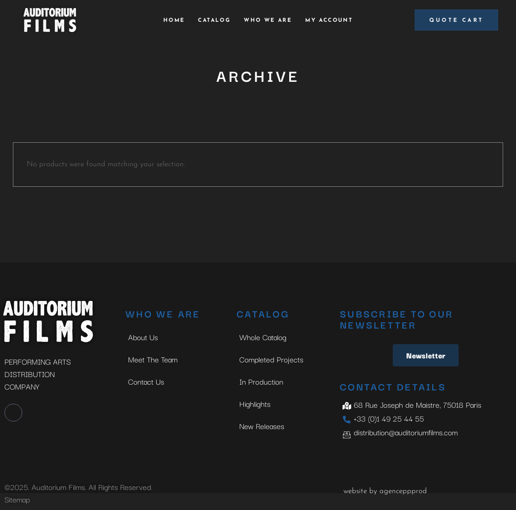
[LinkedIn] (13, 413)
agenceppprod (403, 491)
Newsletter (425, 355)
